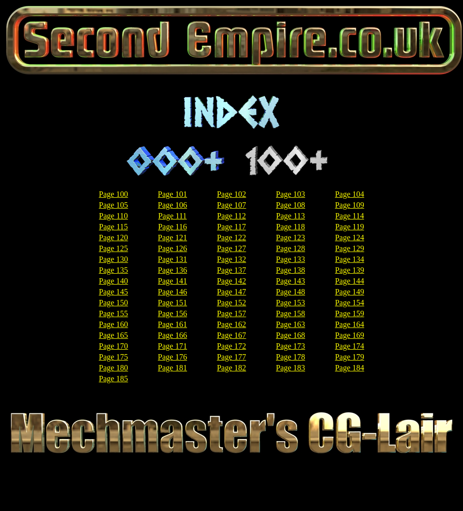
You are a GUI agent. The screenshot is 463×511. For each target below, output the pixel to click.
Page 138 (290, 270)
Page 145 (113, 292)
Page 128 (290, 248)
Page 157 (231, 313)
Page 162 (231, 324)
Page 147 (231, 292)
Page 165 (113, 335)
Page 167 (231, 335)
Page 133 (290, 259)
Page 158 (290, 313)
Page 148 (290, 292)
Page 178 (290, 357)
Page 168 (290, 335)
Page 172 (231, 346)
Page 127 (231, 248)
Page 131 (172, 259)
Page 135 (113, 270)
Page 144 (349, 281)
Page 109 (349, 205)
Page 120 (113, 237)
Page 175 (113, 357)
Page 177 (231, 357)
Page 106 (172, 205)
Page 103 (290, 194)
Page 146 (172, 292)
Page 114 (349, 216)
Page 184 (349, 368)
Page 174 (349, 346)
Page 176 (172, 357)
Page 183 (290, 368)
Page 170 (113, 346)
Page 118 (290, 226)
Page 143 (290, 281)
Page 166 (172, 335)
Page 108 (290, 205)
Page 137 (231, 270)
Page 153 (290, 302)
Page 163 (290, 324)
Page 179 (349, 357)
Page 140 (113, 281)
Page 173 (290, 346)
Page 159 (349, 313)
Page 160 (113, 324)
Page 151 (172, 302)
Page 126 (172, 248)
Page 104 (349, 194)
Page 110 (113, 216)
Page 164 (349, 324)
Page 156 (172, 313)
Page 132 (231, 259)
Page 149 (349, 292)
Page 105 (113, 205)
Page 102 (231, 194)
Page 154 (349, 302)
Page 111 (172, 216)
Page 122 (231, 237)
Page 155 (113, 313)
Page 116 (172, 226)
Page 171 (172, 346)
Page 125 (113, 248)
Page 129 (349, 248)
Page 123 (290, 237)
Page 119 (349, 226)
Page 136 (172, 270)
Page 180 (113, 368)
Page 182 (231, 368)
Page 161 (172, 324)
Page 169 (349, 335)
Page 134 (349, 259)
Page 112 (231, 216)
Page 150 (113, 302)
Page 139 (349, 270)
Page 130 (113, 259)
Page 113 (290, 216)
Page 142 (231, 281)
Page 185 (113, 378)
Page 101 (172, 194)
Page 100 (113, 194)
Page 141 (172, 281)
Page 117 (231, 226)
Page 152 (231, 302)
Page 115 (113, 226)
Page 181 (172, 368)
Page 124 (349, 237)
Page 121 (172, 237)
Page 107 (231, 205)
